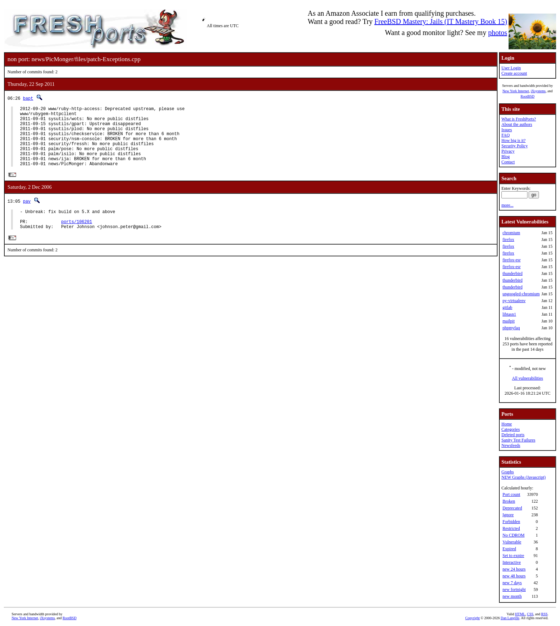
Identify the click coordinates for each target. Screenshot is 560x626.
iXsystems (538, 91)
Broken (508, 501)
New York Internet (515, 91)
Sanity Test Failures (518, 440)
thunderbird (512, 273)
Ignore (508, 514)
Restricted (511, 528)
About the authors (516, 124)
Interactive (511, 562)
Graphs (507, 471)
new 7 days (512, 582)
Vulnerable (511, 541)
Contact (508, 161)
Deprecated (512, 508)
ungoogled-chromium (521, 293)
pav (27, 214)
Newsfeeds (510, 445)
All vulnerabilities (527, 378)
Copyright (472, 618)
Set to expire (513, 555)
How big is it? (513, 140)
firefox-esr (511, 259)
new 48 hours (514, 575)
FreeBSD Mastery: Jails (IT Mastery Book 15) (440, 21)
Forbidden (511, 521)
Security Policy (514, 145)
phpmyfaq (511, 327)
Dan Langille (510, 618)
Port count (511, 494)
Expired (509, 548)
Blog (505, 156)
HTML (520, 614)
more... (507, 205)
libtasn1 (509, 314)
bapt (28, 98)
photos (497, 32)
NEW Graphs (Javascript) (523, 477)
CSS (530, 614)
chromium (511, 232)
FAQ (505, 135)
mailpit (508, 321)
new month (512, 596)
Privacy (508, 151)
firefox (508, 239)
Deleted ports (512, 434)
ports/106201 (76, 238)
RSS (544, 614)
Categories (510, 429)
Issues (506, 129)
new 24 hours (514, 569)
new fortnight (514, 589)
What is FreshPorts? (518, 119)
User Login (511, 67)
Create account (514, 73)
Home (506, 424)
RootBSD (528, 96)
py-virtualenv (514, 300)
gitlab (507, 307)
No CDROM (513, 535)
